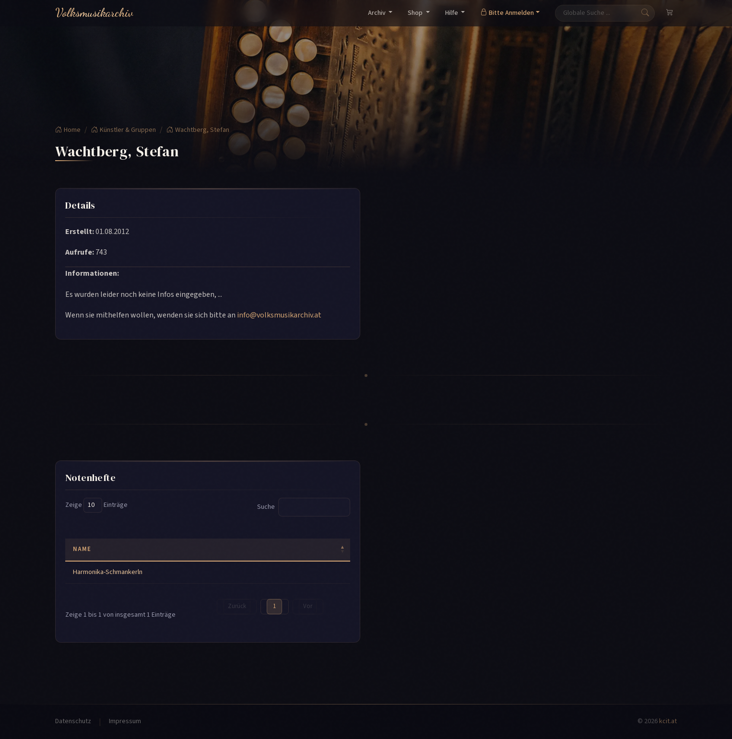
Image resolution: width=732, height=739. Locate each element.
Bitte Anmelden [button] (507, 13)
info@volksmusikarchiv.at (279, 315)
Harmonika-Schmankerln (107, 572)
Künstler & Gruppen (123, 130)
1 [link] (274, 606)
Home (68, 130)
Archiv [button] (377, 13)
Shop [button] (416, 13)
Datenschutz (73, 721)
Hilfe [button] (452, 13)
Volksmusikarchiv (94, 13)
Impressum (125, 721)
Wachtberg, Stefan (197, 130)
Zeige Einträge (96, 505)
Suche (303, 507)
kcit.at (668, 721)
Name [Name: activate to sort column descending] (82, 549)
